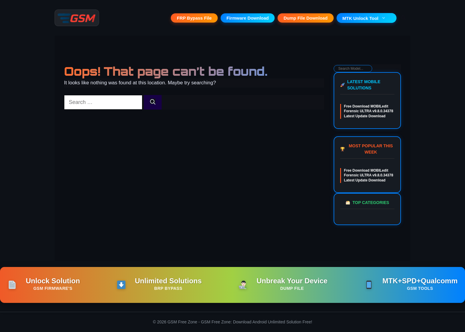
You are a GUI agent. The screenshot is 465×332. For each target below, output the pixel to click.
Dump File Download (305, 17)
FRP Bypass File (194, 17)
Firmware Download (248, 17)
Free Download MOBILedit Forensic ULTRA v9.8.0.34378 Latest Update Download (368, 111)
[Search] (153, 102)
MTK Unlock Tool (367, 18)
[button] (403, 18)
